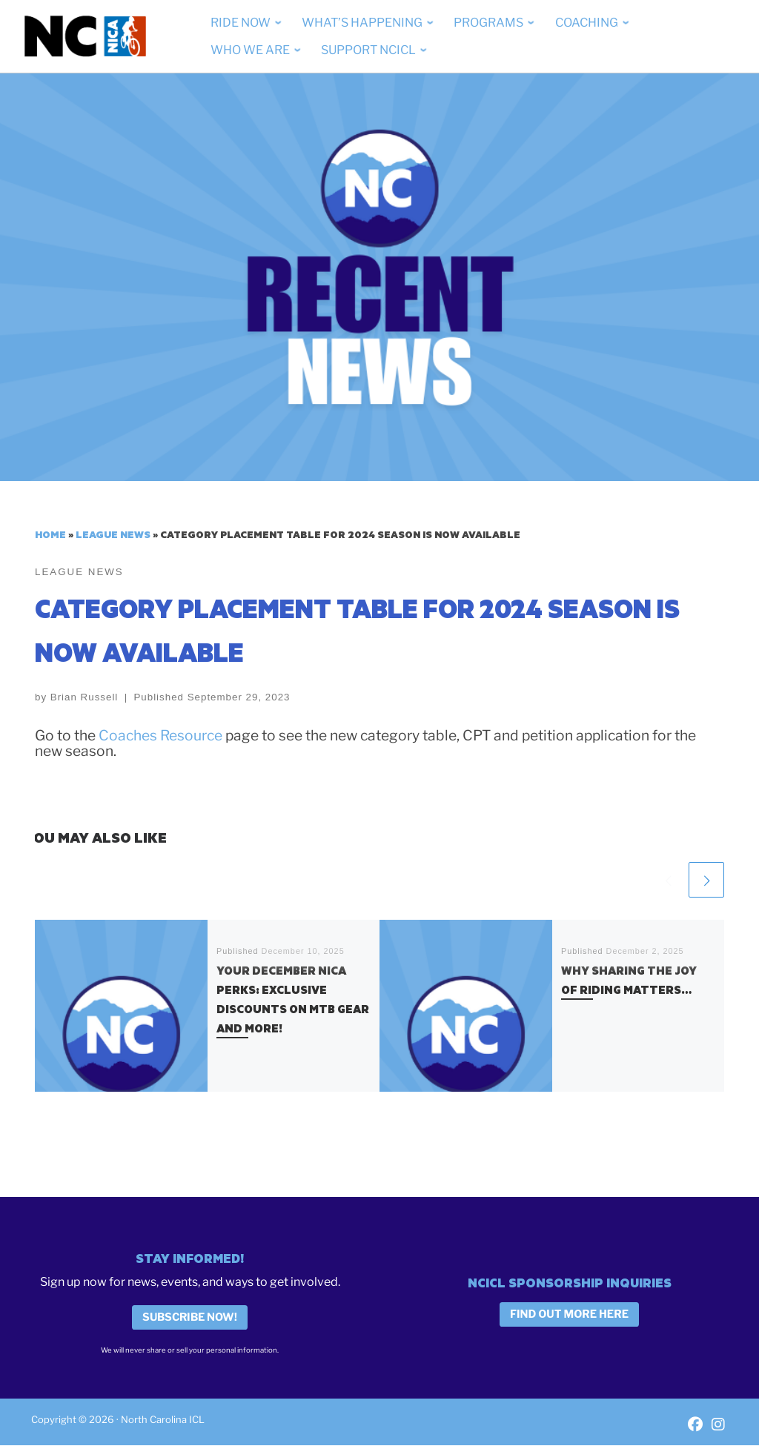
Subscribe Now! (189, 1317)
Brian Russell (84, 697)
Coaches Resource (162, 736)
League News (113, 534)
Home (50, 534)
